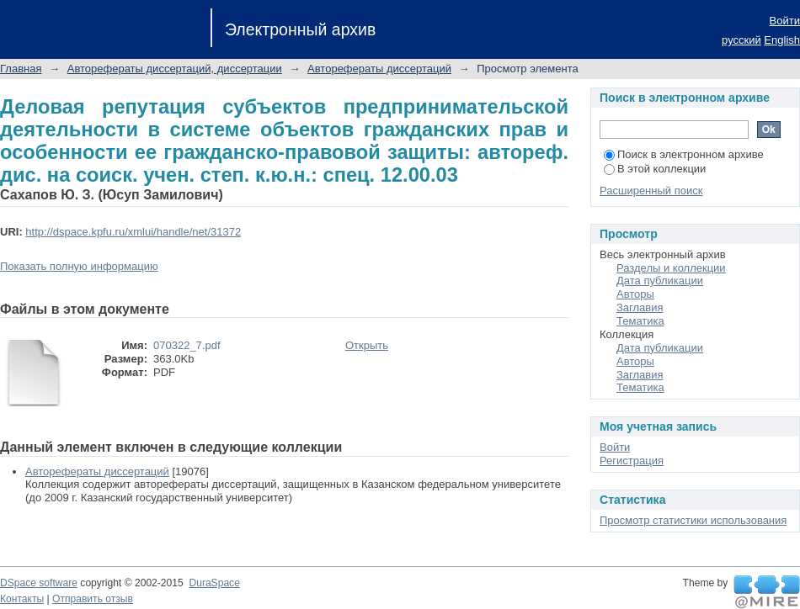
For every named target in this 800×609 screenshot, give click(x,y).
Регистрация (632, 460)
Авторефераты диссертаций (379, 68)
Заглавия (640, 307)
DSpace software (38, 583)
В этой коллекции (655, 168)
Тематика (640, 321)
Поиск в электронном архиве (684, 154)
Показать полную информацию (79, 266)
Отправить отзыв (92, 599)
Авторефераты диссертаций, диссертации (174, 68)
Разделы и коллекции (671, 268)
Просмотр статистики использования (693, 520)
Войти (785, 20)
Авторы (635, 294)
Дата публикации (659, 280)
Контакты (22, 599)
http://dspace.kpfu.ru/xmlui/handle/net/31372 (133, 231)
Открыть (366, 345)
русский (741, 40)
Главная (20, 68)
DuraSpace (214, 583)
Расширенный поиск (651, 190)
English (782, 40)
